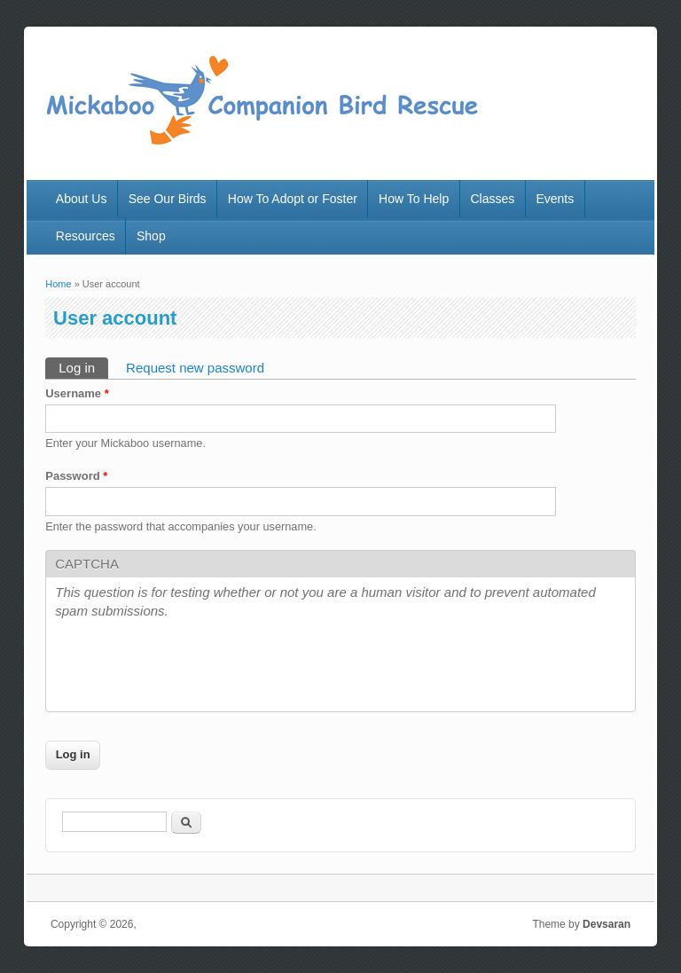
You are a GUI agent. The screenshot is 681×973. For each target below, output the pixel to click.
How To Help (414, 199)
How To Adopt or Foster (292, 199)
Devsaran (606, 924)
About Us (81, 199)
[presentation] (190, 667)
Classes (492, 199)
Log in (83, 366)
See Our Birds (168, 199)
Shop (151, 236)
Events (555, 199)
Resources (85, 236)
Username (77, 393)
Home (58, 284)
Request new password (195, 367)
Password (76, 476)
